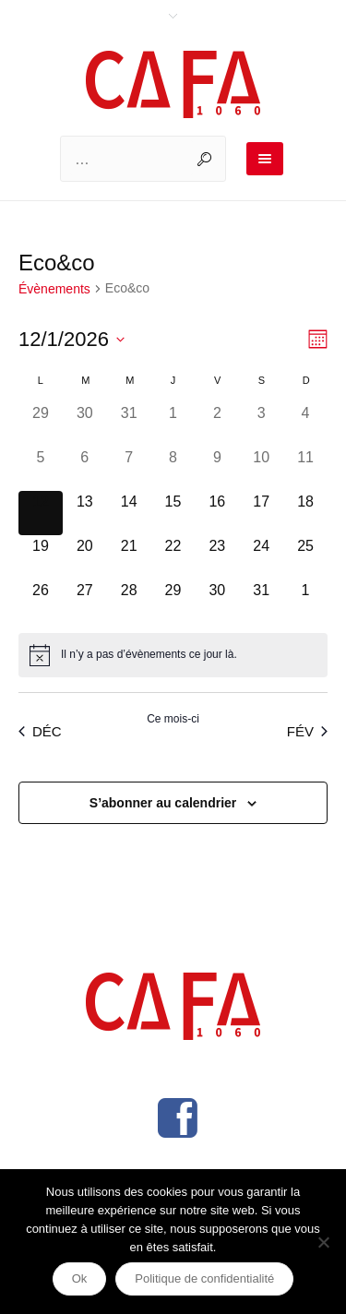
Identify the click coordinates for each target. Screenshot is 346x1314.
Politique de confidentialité (204, 1278)
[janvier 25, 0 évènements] (305, 557)
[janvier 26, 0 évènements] (40, 601)
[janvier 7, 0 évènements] (129, 469)
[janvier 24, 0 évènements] (261, 557)
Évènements (54, 288)
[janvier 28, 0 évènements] (129, 601)
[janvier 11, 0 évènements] (305, 469)
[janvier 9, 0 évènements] (217, 469)
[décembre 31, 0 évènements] (129, 424)
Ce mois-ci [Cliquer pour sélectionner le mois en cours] (173, 718)
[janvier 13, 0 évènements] (85, 513)
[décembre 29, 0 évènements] (40, 424)
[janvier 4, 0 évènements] (305, 424)
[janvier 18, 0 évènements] (305, 513)
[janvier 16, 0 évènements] (217, 513)
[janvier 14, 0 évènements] (129, 513)
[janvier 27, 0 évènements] (85, 601)
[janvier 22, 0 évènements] (173, 557)
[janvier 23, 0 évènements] (217, 557)
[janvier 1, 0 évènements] (173, 424)
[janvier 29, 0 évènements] (173, 601)
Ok (80, 1278)
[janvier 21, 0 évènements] (129, 557)
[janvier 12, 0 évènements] (40, 513)
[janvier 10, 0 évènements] (261, 469)
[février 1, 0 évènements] (305, 601)
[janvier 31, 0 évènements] (261, 601)
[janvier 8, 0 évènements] (173, 469)
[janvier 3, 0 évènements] (261, 424)
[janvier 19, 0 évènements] (40, 557)
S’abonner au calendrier (163, 802)
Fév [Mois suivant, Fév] (307, 731)
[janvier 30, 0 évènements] (217, 601)
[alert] (173, 655)
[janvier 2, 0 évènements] (217, 424)
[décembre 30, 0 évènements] (85, 424)
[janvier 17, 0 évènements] (261, 513)
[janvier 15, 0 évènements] (173, 513)
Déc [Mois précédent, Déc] (40, 731)
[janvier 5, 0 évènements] (40, 469)
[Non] (323, 1242)
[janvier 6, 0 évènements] (85, 469)
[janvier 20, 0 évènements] (85, 557)
